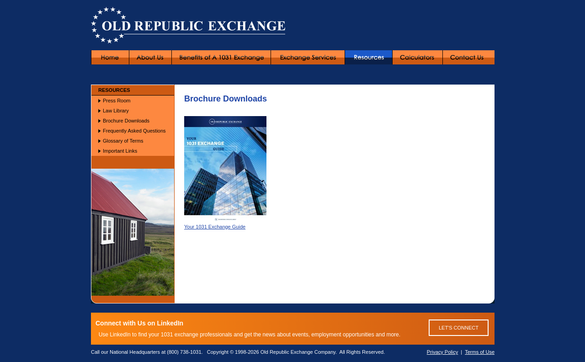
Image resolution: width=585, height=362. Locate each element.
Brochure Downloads (126, 120)
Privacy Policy (442, 352)
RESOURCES (114, 90)
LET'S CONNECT (459, 327)
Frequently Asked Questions (134, 130)
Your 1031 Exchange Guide (225, 223)
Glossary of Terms (123, 141)
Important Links (120, 151)
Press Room (117, 100)
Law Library (116, 110)
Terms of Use (480, 352)
